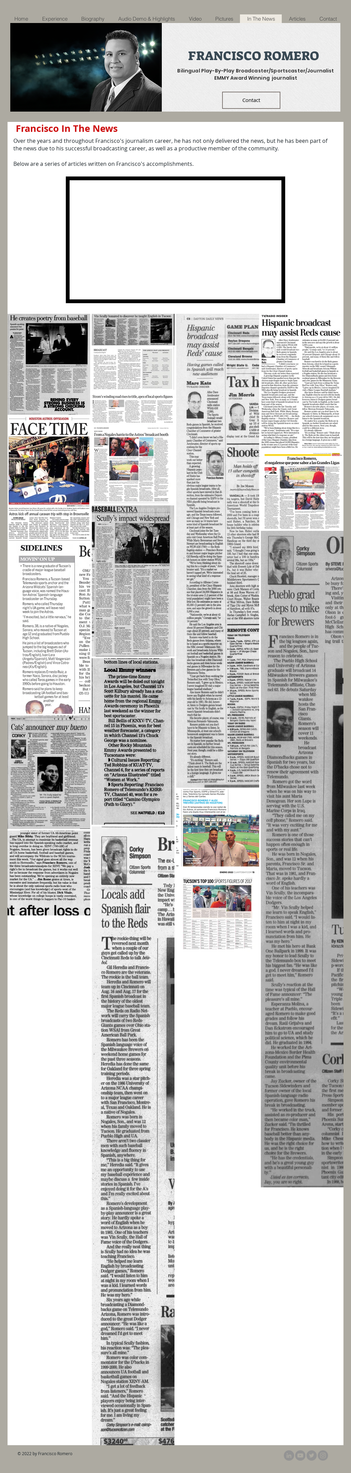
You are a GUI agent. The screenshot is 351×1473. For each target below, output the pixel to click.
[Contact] (251, 100)
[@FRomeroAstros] (323, 1455)
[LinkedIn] (289, 1455)
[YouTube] (300, 1455)
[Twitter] (311, 1455)
